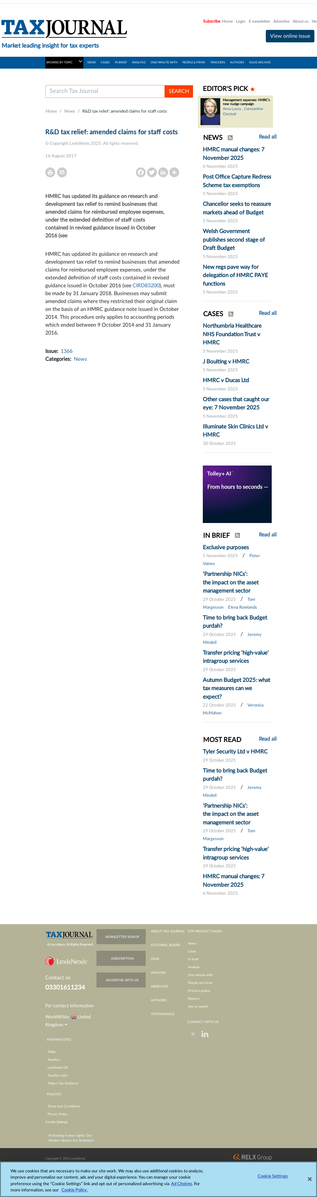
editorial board (165, 945)
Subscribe (211, 21)
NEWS (91, 62)
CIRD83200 (146, 285)
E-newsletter (259, 21)
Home (227, 21)
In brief (193, 959)
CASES (105, 62)
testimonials (162, 1014)
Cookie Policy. (74, 1194)
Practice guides (199, 990)
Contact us (58, 977)
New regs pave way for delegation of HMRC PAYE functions (235, 275)
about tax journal (168, 931)
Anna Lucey (232, 109)
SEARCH (179, 91)
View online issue (290, 36)
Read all (268, 137)
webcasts (159, 986)
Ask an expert (198, 1006)
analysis (158, 972)
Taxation (54, 1059)
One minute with (200, 975)
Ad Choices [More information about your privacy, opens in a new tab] (181, 1187)
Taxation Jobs (58, 1075)
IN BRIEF (121, 62)
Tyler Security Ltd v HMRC (235, 751)
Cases (192, 951)
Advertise (281, 21)
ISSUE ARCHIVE (260, 62)
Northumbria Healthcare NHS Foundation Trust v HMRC (232, 334)
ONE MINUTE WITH (164, 62)
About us (300, 21)
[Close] (310, 1182)
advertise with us (122, 980)
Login (240, 21)
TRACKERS (217, 62)
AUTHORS (237, 62)
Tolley (52, 1052)
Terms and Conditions (64, 1106)
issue (155, 959)
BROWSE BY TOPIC (64, 61)
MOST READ (222, 740)
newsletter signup (122, 937)
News (69, 111)
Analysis (194, 967)
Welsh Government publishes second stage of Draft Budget (234, 240)
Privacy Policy (58, 1114)
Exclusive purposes (226, 547)
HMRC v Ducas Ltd (226, 380)
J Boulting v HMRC (226, 361)
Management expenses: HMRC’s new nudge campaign (246, 102)
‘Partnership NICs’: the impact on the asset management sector (231, 582)
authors (158, 1000)
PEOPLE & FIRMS (193, 62)
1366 (67, 351)
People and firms (200, 983)
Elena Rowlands (242, 607)
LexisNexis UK (58, 1067)
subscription (122, 958)
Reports (194, 998)
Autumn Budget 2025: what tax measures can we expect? (236, 688)
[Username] (105, 91)
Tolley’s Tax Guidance (63, 1083)
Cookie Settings (56, 1122)
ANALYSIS (139, 62)
